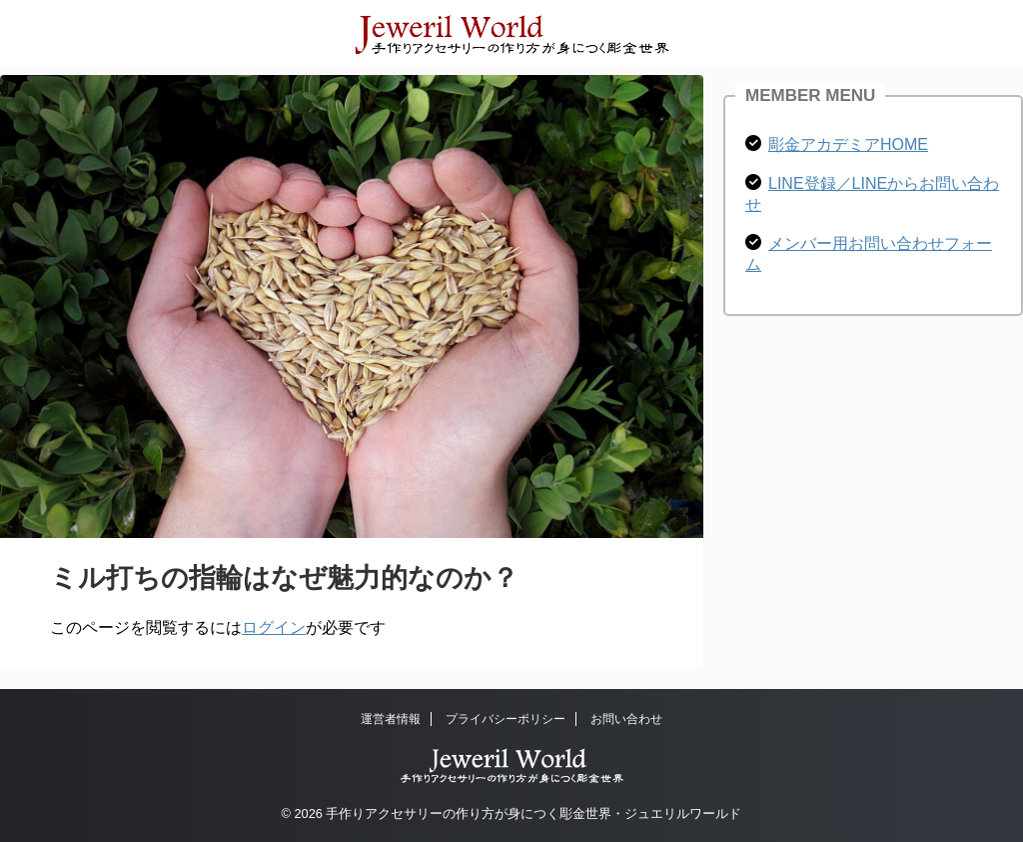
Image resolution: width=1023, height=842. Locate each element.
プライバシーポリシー (505, 719)
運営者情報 (391, 719)
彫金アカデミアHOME (848, 144)
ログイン (274, 627)
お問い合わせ (626, 719)
